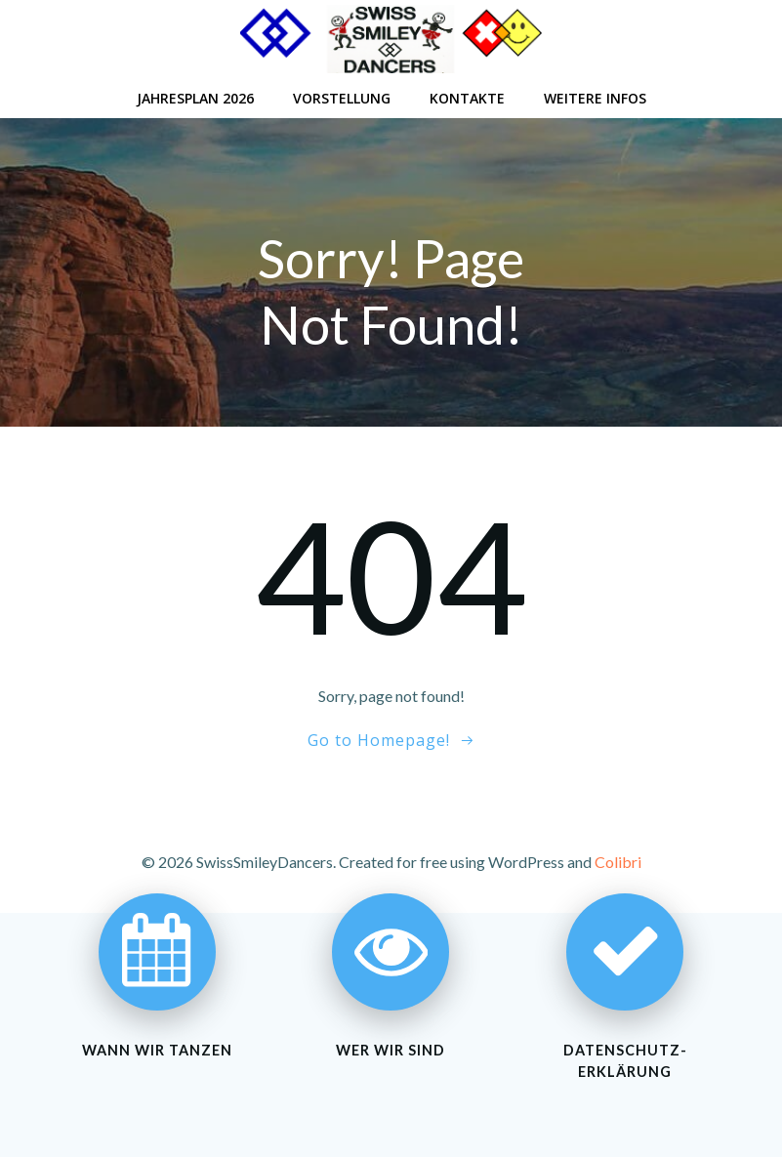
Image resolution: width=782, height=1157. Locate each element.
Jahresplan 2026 (195, 98)
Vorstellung (342, 98)
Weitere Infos (595, 98)
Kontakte (467, 98)
